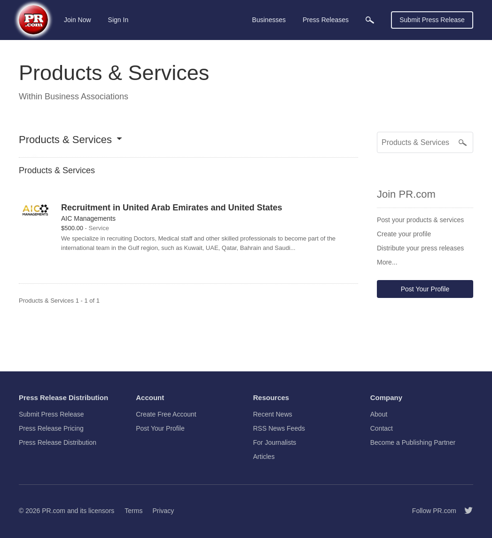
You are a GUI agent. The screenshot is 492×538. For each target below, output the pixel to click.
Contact (381, 428)
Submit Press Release (432, 20)
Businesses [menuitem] (269, 20)
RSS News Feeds (279, 428)
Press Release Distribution (57, 442)
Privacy (163, 510)
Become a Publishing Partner (412, 442)
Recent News (272, 414)
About (379, 414)
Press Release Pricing (51, 428)
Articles (264, 456)
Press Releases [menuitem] (326, 20)
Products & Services (65, 140)
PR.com (53, 510)
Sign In (118, 20)
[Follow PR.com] (464, 511)
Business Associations (86, 96)
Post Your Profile (425, 289)
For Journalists (275, 442)
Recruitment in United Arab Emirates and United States (171, 207)
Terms (133, 510)
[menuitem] (370, 20)
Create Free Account (166, 414)
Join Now (77, 20)
